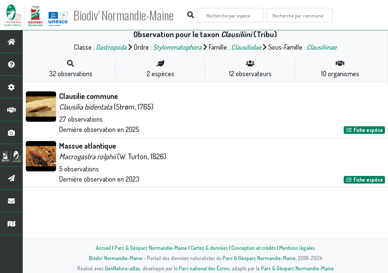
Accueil (103, 247)
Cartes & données (209, 247)
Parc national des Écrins (204, 268)
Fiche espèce (364, 130)
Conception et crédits (254, 247)
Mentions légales (297, 247)
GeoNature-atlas (122, 268)
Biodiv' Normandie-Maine (124, 15)
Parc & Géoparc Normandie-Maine (150, 247)
